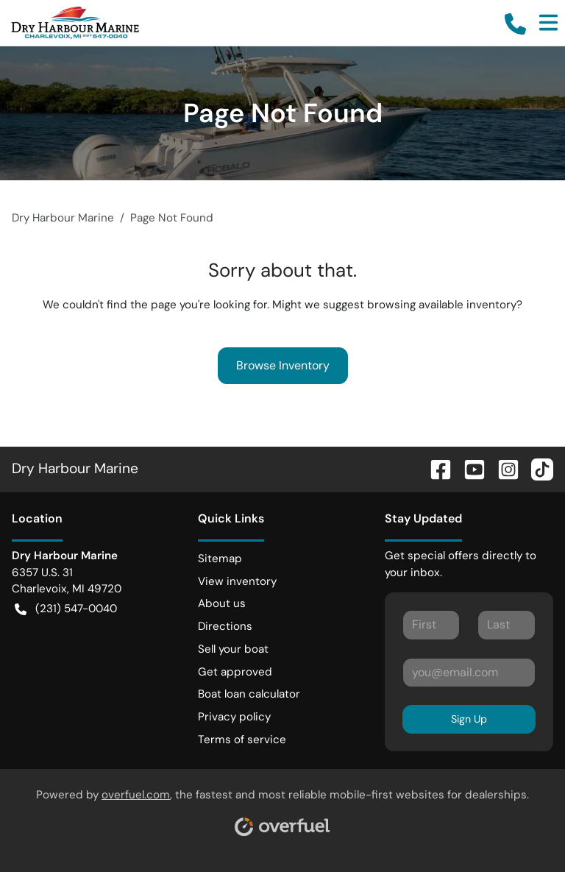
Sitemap (220, 558)
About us (222, 603)
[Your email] (469, 672)
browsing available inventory (441, 304)
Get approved (235, 671)
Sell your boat (233, 649)
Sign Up (469, 719)
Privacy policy (234, 716)
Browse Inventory (283, 365)
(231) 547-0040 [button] (66, 608)
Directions (225, 626)
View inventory (237, 581)
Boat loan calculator (249, 694)
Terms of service (242, 739)
